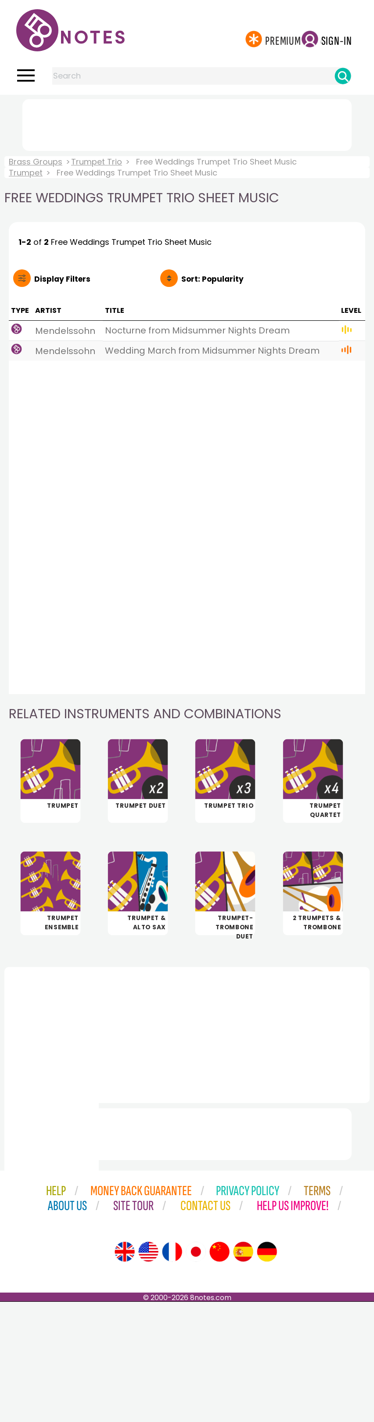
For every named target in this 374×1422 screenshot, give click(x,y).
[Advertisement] (187, 123)
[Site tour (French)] (172, 1372)
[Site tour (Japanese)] (196, 1372)
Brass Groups (35, 161)
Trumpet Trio (96, 161)
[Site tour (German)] (267, 1372)
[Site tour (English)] (125, 1372)
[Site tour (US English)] (148, 1372)
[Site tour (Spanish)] (243, 1372)
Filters (62, 279)
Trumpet (26, 172)
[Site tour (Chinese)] (219, 1372)
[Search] (342, 76)
